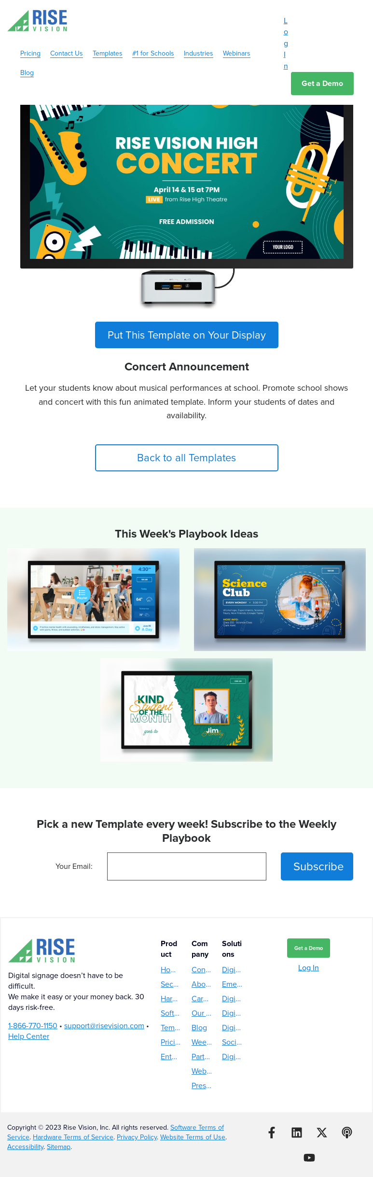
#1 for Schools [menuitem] (153, 43)
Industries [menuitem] (198, 43)
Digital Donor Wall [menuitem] (232, 1013)
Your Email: (74, 866)
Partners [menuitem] (202, 1056)
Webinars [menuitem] (236, 43)
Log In (286, 43)
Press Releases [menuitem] (202, 1085)
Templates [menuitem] (108, 43)
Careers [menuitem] (202, 998)
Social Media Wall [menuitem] (232, 1042)
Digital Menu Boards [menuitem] (232, 969)
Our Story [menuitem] (202, 1013)
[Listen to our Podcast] (347, 1132)
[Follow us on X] (322, 1132)
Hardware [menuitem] (171, 998)
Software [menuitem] (171, 1013)
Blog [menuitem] (27, 62)
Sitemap (58, 1147)
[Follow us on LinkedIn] (296, 1132)
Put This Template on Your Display (187, 335)
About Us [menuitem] (202, 984)
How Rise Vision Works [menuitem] (171, 969)
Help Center (28, 1036)
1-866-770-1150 (32, 1025)
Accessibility (25, 1147)
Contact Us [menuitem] (66, 43)
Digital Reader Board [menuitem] (232, 1056)
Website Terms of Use (192, 1137)
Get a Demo (322, 83)
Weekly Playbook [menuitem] (202, 1042)
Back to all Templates (186, 458)
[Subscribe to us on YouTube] (309, 1157)
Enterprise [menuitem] (171, 1056)
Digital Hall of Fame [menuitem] (232, 1027)
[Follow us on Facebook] (271, 1132)
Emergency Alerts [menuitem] (232, 984)
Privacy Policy (137, 1137)
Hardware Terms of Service (73, 1137)
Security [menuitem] (171, 984)
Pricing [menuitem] (30, 43)
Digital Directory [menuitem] (232, 998)
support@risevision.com (104, 1025)
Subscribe (318, 866)
